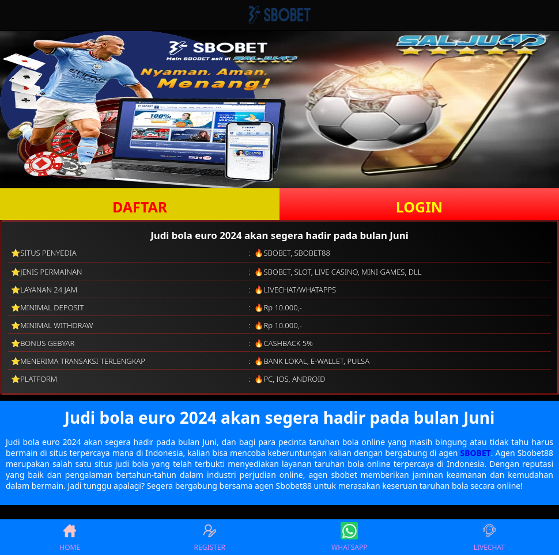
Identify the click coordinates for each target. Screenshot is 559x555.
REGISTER (209, 537)
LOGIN (419, 206)
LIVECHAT (489, 537)
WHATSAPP (349, 537)
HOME (69, 537)
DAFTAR (139, 206)
